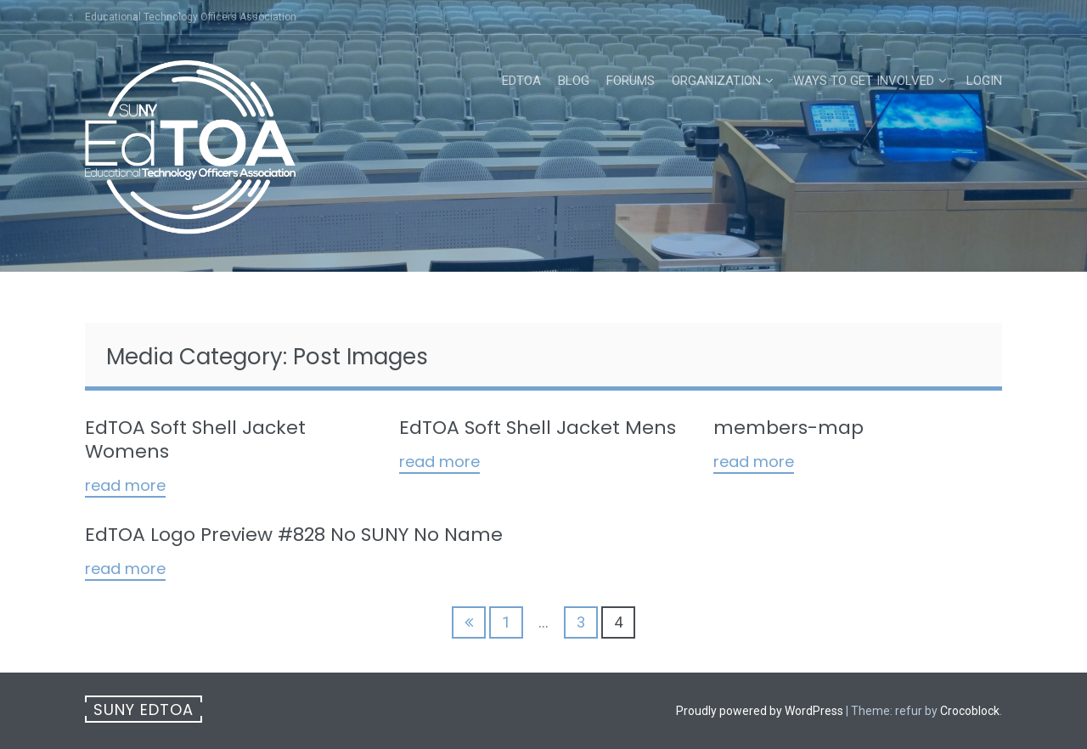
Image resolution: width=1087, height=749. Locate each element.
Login (984, 80)
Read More (125, 486)
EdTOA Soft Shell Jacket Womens (195, 439)
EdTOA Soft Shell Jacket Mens (537, 427)
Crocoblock (970, 711)
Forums (630, 80)
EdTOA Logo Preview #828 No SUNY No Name (294, 534)
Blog (573, 80)
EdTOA (521, 80)
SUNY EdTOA (143, 709)
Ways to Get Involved (863, 80)
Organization (716, 80)
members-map (788, 427)
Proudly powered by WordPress (759, 711)
